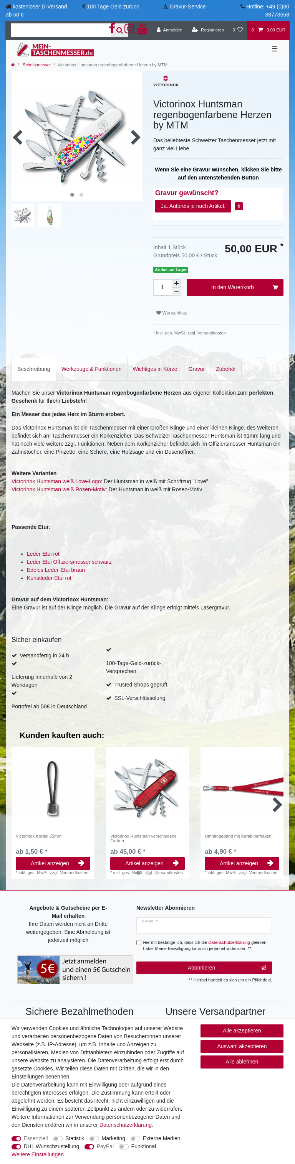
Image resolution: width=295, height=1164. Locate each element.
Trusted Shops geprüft (140, 685)
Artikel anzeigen (58, 863)
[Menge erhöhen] (176, 283)
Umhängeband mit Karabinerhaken (238, 836)
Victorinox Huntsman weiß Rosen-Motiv (59, 489)
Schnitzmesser (36, 65)
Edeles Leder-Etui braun (56, 570)
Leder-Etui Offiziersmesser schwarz (69, 562)
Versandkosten (211, 333)
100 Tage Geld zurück (113, 6)
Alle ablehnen (242, 1062)
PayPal (105, 1146)
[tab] (34, 369)
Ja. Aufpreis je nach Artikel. (193, 206)
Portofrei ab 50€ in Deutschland (49, 706)
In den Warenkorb (244, 287)
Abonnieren (227, 968)
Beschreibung (33, 369)
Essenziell (36, 1138)
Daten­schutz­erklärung (125, 1125)
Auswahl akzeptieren (242, 1046)
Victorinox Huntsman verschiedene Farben (143, 838)
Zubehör (226, 369)
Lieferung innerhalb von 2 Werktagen (42, 681)
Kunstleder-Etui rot (49, 578)
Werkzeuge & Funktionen (91, 369)
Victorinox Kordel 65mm (38, 836)
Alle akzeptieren (242, 1030)
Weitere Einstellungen (38, 1154)
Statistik (74, 1138)
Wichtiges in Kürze (155, 369)
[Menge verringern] (176, 292)
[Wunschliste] (237, 30)
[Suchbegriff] (61, 30)
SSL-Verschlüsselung (139, 698)
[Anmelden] (169, 30)
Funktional (143, 1146)
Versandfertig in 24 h (44, 655)
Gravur (197, 369)
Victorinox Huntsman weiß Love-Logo (56, 481)
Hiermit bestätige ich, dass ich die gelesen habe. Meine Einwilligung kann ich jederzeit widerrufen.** (205, 945)
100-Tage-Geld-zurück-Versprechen (133, 667)
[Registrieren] (208, 30)
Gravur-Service (187, 6)
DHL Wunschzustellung (52, 1146)
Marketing (113, 1138)
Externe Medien (162, 1138)
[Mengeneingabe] (162, 287)
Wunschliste (171, 313)
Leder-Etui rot (43, 554)
